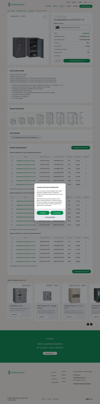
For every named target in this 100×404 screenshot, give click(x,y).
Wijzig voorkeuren (50, 217)
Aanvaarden (57, 213)
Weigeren (43, 213)
